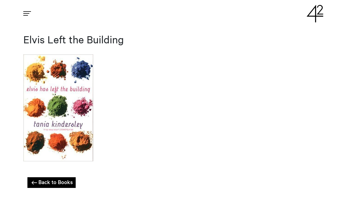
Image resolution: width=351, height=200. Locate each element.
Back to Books (51, 182)
